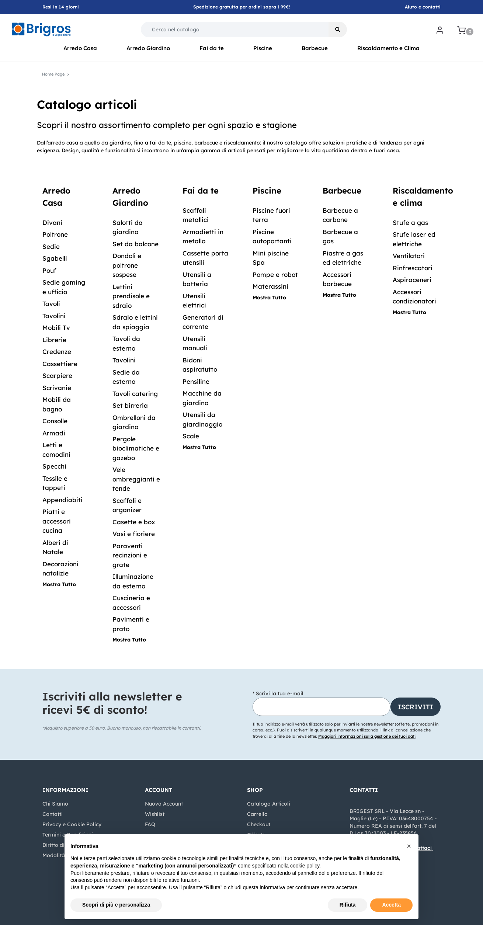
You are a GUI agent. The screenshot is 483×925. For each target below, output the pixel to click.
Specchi (54, 466)
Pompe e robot (275, 274)
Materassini (270, 286)
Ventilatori (409, 256)
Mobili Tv (56, 327)
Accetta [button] (391, 905)
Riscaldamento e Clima (388, 48)
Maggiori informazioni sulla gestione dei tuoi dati (367, 736)
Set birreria (130, 405)
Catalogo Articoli (268, 803)
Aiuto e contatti (423, 7)
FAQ (150, 824)
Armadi (53, 433)
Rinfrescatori (412, 268)
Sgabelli (54, 258)
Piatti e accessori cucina (56, 521)
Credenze (56, 351)
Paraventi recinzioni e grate (129, 555)
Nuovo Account (164, 803)
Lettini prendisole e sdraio (131, 296)
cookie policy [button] (304, 866)
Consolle (54, 421)
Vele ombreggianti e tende (136, 479)
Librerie (54, 340)
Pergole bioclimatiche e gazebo (135, 448)
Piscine (262, 48)
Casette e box (133, 522)
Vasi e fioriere (133, 534)
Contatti (52, 814)
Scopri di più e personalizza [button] (116, 905)
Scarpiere (57, 375)
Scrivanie (56, 388)
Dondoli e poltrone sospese (126, 265)
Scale (191, 436)
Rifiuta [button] (348, 905)
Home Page (53, 74)
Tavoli (51, 303)
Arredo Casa (80, 48)
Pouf (49, 270)
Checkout (258, 824)
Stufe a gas (410, 222)
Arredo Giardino (148, 48)
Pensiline (196, 381)
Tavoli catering (135, 393)
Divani (52, 222)
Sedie (51, 246)
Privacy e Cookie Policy (71, 824)
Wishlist (154, 814)
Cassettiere (59, 364)
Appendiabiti (62, 500)
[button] (338, 29)
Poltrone (55, 234)
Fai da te (211, 48)
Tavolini (54, 316)
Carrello (257, 814)
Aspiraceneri (412, 280)
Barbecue (315, 48)
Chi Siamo (55, 803)
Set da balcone (135, 244)
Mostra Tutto (59, 584)
